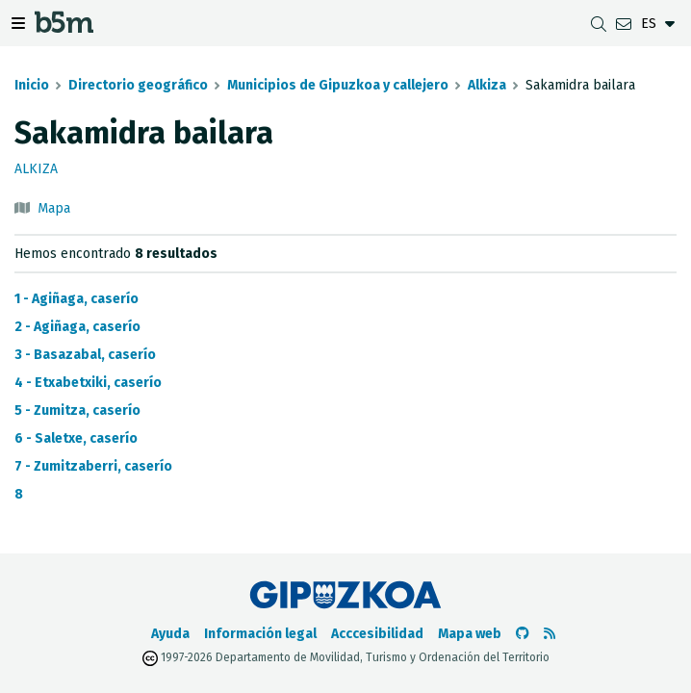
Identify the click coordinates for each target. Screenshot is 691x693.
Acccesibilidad (377, 634)
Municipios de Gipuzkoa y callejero (337, 85)
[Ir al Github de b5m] (522, 634)
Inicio (31, 85)
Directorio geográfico (138, 85)
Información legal (260, 634)
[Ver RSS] (549, 634)
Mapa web (469, 634)
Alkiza (487, 85)
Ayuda (170, 634)
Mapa (54, 208)
